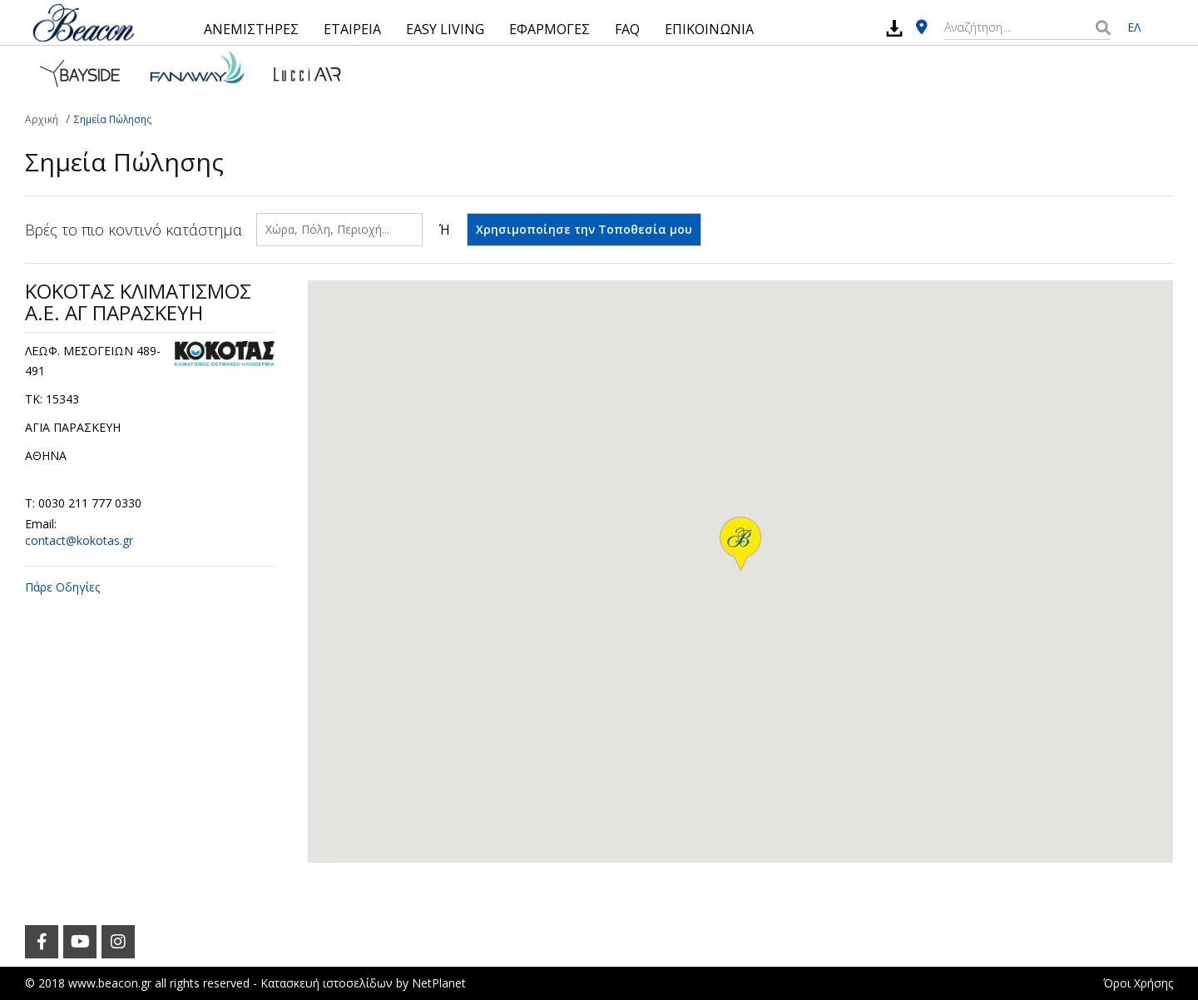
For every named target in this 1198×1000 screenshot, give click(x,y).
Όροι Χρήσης (1138, 983)
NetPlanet (439, 983)
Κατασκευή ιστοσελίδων (326, 983)
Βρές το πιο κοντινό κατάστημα (133, 230)
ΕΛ (1134, 27)
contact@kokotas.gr (79, 540)
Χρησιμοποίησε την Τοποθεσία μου (584, 229)
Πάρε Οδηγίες (62, 587)
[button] (740, 544)
